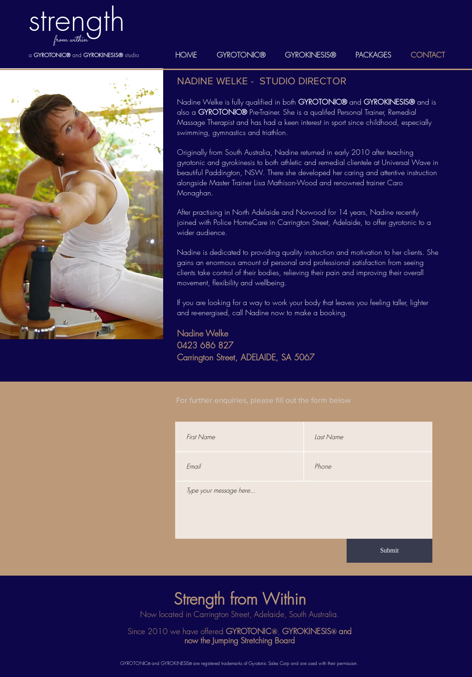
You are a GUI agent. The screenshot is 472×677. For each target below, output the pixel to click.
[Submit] (389, 551)
